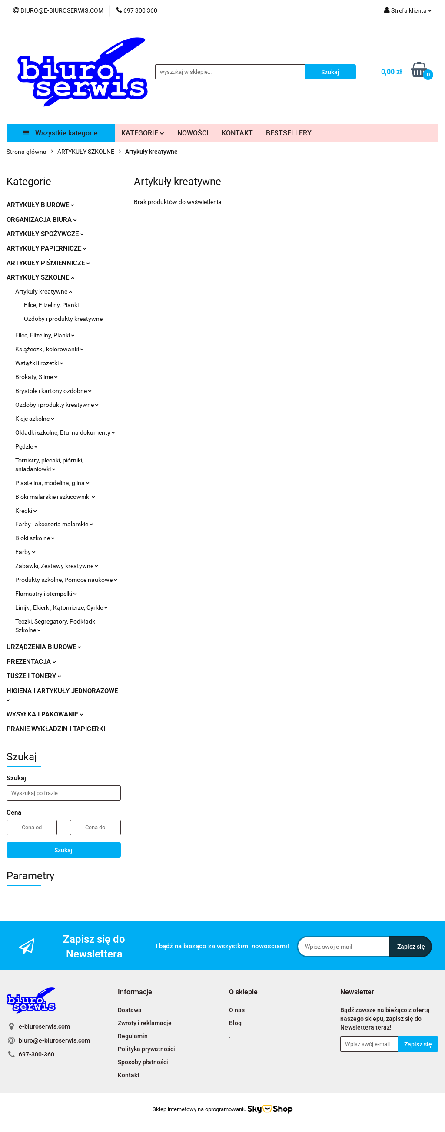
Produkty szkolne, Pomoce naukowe (66, 579)
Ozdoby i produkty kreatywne (63, 318)
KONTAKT (237, 133)
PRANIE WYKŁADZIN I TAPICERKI (56, 729)
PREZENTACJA (31, 662)
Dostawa (130, 1010)
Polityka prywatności (146, 1049)
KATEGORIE (142, 133)
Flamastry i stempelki (46, 593)
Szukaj (63, 850)
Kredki (26, 510)
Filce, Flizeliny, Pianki (51, 304)
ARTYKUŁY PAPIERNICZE (46, 248)
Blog (235, 1023)
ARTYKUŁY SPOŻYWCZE (45, 234)
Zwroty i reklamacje (145, 1023)
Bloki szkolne (35, 538)
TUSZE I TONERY (34, 676)
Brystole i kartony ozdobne (53, 390)
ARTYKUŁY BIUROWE (40, 205)
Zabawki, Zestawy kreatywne (56, 565)
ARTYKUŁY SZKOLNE (40, 277)
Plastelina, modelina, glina (52, 482)
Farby (25, 551)
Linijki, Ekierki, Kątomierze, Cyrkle (61, 607)
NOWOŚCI (193, 133)
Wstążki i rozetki (39, 363)
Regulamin (133, 1036)
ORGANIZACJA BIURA (42, 220)
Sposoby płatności (143, 1062)
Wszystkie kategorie (60, 133)
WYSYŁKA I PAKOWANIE (45, 714)
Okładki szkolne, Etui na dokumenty (65, 432)
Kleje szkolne (34, 418)
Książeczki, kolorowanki (49, 349)
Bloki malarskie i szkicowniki (55, 496)
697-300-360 (36, 1054)
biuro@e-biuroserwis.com (54, 1040)
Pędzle (26, 446)
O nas (237, 1010)
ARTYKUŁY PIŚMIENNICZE (48, 263)
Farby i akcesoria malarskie (54, 524)
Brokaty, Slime (36, 376)
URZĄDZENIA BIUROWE (44, 647)
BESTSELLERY (289, 133)
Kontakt (128, 1075)
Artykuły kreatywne (43, 291)
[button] (135, 992)
